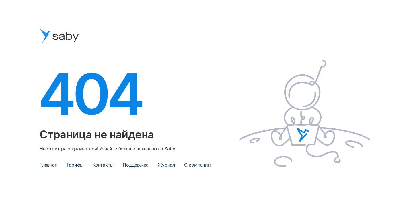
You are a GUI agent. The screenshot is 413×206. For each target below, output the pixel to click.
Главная (48, 165)
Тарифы (74, 165)
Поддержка (136, 165)
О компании (197, 165)
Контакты (103, 165)
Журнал (166, 165)
